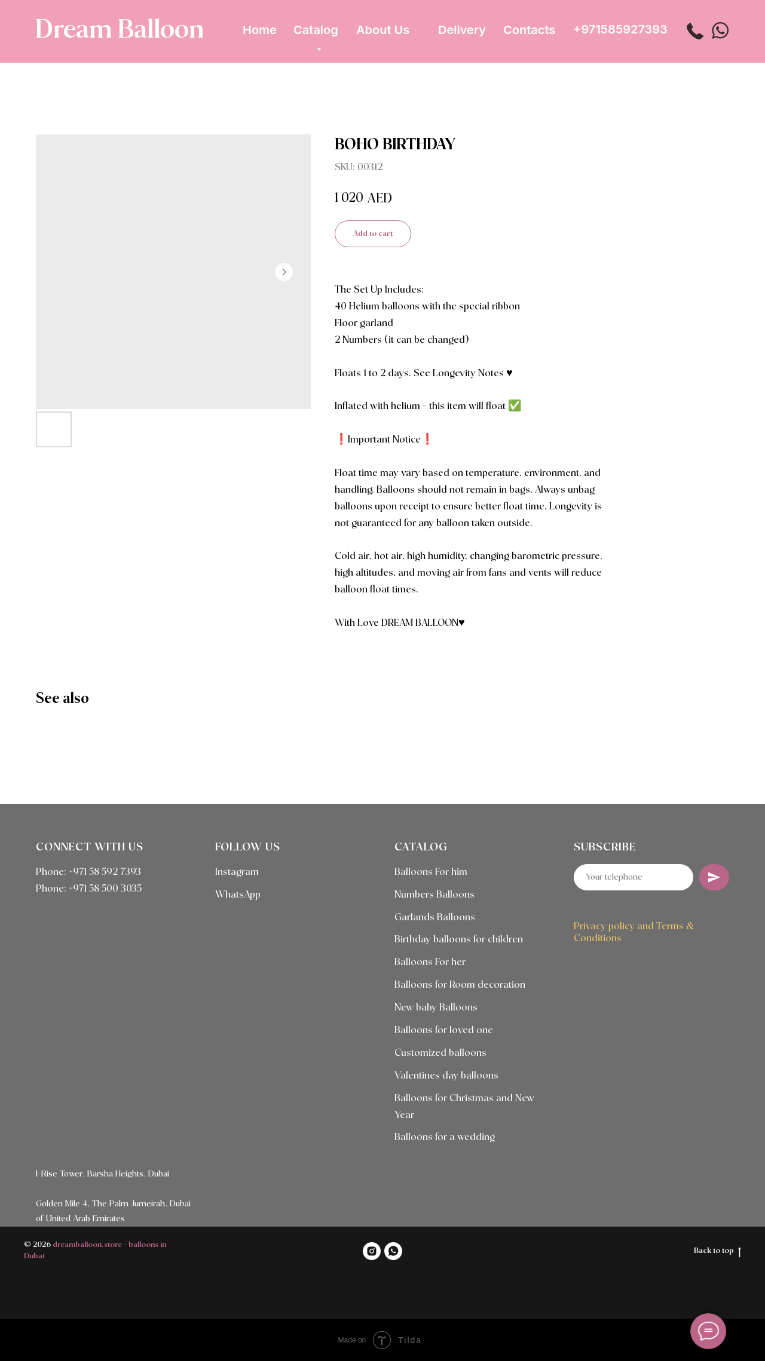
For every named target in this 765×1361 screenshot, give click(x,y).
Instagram (237, 872)
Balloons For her (430, 962)
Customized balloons (440, 1053)
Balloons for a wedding (444, 1137)
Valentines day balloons (446, 1076)
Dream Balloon (119, 30)
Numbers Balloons (434, 895)
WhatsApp (238, 895)
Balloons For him (430, 872)
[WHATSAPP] (393, 1251)
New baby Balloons (436, 1007)
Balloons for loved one (443, 1030)
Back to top (717, 1251)
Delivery (462, 30)
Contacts (529, 30)
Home (260, 30)
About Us (382, 30)
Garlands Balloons (434, 917)
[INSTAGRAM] (372, 1251)
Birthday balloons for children (458, 939)
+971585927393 (620, 29)
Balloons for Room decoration (459, 985)
